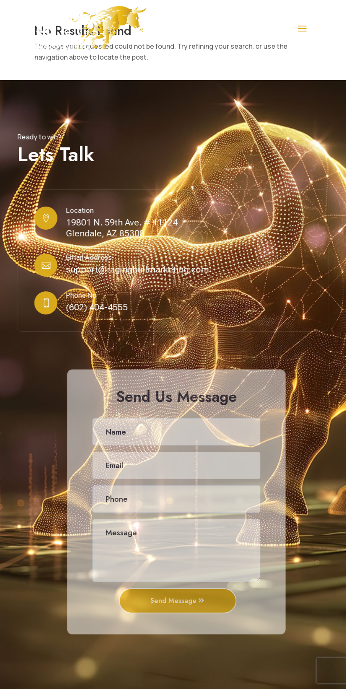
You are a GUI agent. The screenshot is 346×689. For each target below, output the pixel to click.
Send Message (177, 600)
